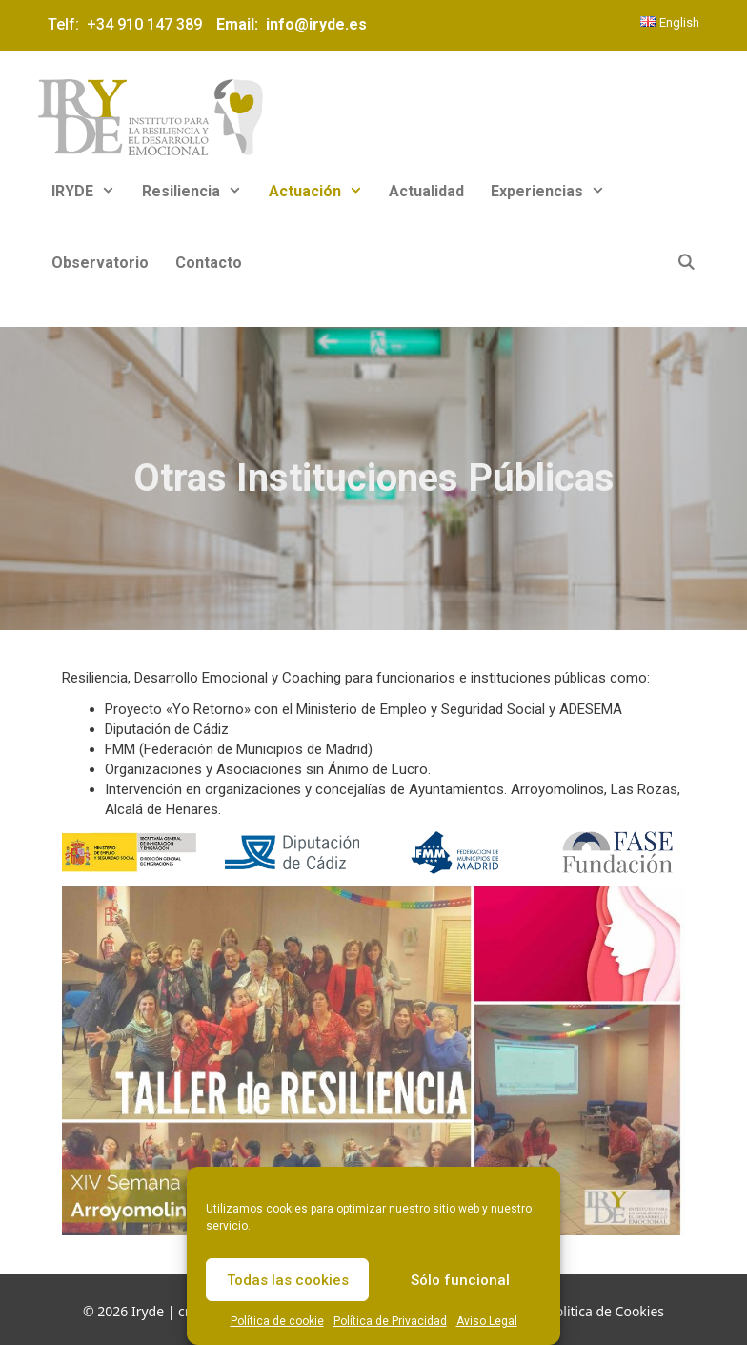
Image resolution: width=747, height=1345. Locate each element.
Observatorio (100, 263)
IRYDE (90, 191)
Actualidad (426, 191)
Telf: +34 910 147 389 (129, 24)
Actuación (322, 191)
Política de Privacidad (390, 1321)
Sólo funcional (460, 1280)
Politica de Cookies (605, 1311)
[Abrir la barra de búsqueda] (685, 262)
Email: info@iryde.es (289, 24)
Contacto (208, 263)
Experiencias (554, 191)
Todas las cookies (288, 1280)
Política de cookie (277, 1321)
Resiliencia (198, 191)
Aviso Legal (486, 1321)
